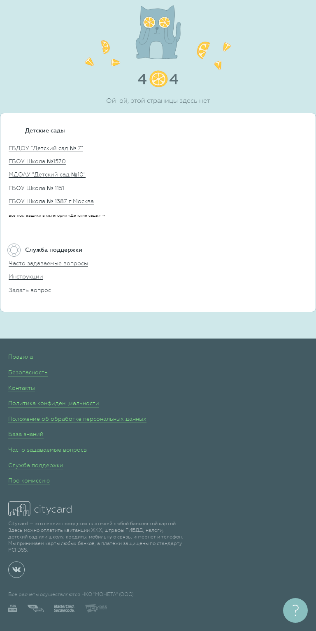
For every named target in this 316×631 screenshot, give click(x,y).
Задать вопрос (30, 290)
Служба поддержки (35, 465)
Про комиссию (29, 480)
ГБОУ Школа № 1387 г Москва (51, 201)
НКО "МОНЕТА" (99, 594)
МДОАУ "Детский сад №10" (47, 174)
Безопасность (28, 372)
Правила (20, 356)
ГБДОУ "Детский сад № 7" (46, 148)
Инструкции (26, 276)
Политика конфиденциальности (53, 403)
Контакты (21, 388)
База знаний (26, 434)
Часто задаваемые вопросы (48, 263)
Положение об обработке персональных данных (77, 418)
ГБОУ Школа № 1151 (36, 188)
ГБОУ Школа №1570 (37, 161)
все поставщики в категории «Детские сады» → (57, 215)
